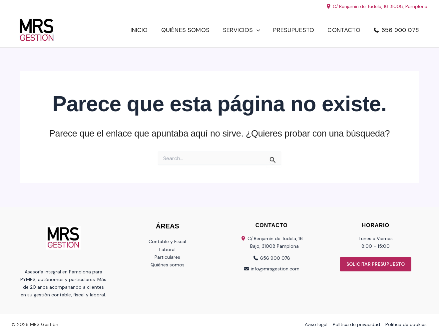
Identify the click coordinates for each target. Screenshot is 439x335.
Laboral (167, 249)
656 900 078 (400, 30)
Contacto (343, 30)
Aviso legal (318, 324)
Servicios (241, 30)
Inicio (139, 30)
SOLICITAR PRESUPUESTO (375, 264)
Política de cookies (406, 324)
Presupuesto (293, 30)
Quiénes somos (185, 30)
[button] (256, 30)
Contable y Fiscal (167, 241)
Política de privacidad (357, 324)
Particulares (167, 257)
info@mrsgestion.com (275, 269)
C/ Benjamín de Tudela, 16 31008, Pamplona (377, 6)
